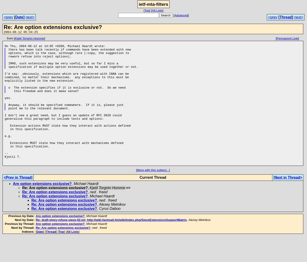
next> (30, 17)
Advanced (181, 15)
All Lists (157, 10)
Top (147, 10)
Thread (286, 17)
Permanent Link (287, 39)
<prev (8, 17)
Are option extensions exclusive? (42, 209)
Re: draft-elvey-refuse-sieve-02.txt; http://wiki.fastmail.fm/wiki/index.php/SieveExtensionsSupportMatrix (111, 245)
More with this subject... (153, 195)
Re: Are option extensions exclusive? (55, 218)
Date (19, 17)
